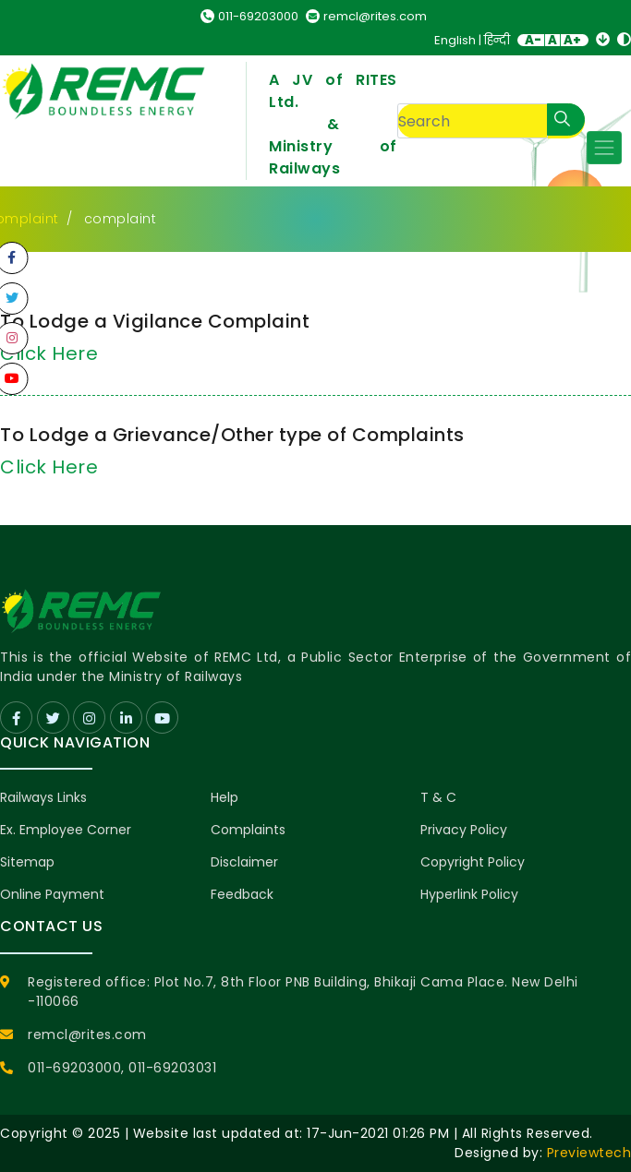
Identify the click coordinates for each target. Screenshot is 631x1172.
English (455, 40)
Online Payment (52, 894)
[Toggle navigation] (604, 147)
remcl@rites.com (366, 16)
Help (224, 797)
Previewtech (589, 1152)
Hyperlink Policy (469, 894)
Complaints (248, 829)
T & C (438, 797)
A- (533, 40)
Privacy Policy (463, 829)
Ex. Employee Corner (65, 829)
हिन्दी (497, 40)
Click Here (49, 467)
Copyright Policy (472, 862)
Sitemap (27, 862)
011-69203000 (249, 16)
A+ (572, 40)
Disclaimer (244, 862)
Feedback (242, 894)
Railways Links (43, 797)
